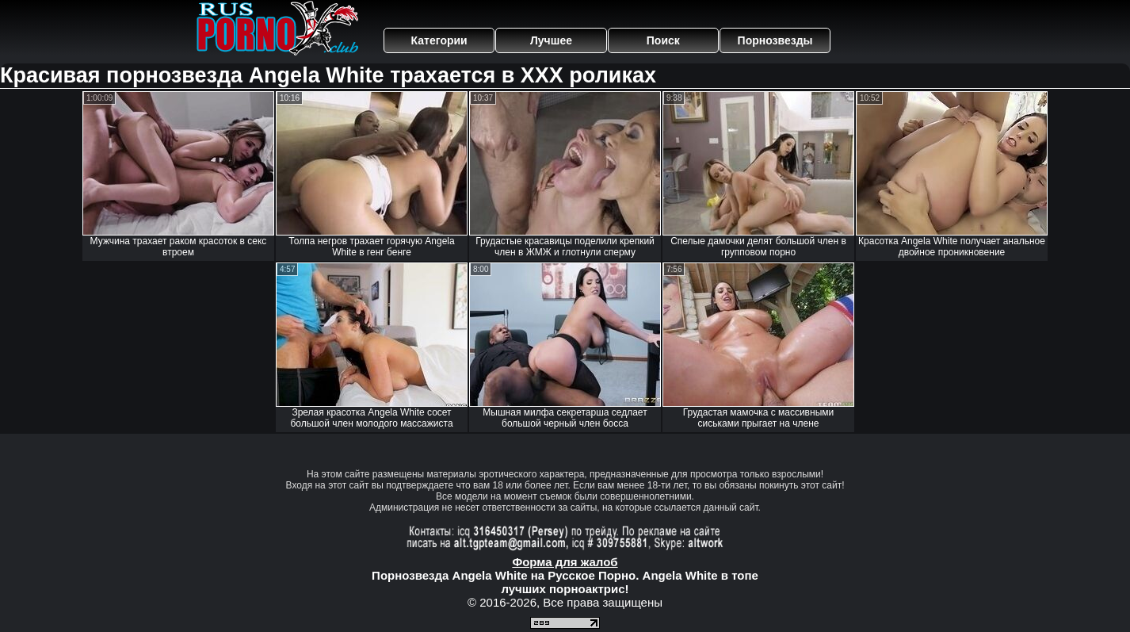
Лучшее (551, 40)
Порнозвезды (775, 40)
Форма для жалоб (564, 562)
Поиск (663, 40)
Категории (439, 40)
